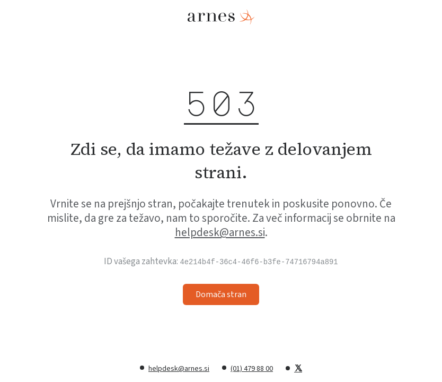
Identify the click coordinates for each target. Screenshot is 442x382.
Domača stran (221, 294)
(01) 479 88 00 (252, 368)
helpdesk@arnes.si (220, 232)
